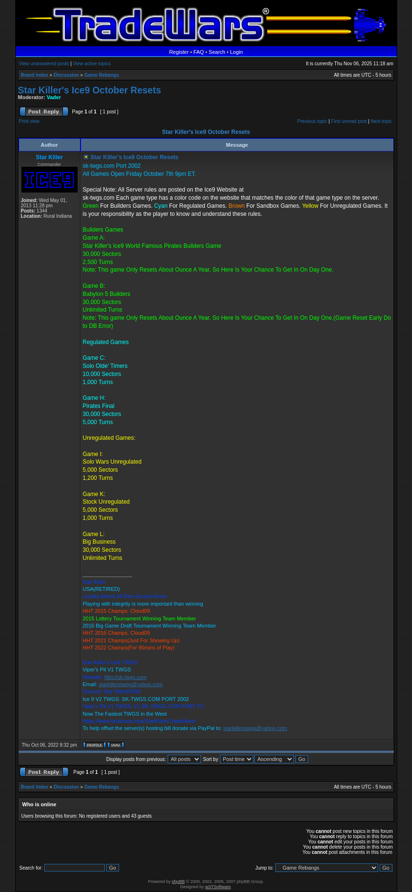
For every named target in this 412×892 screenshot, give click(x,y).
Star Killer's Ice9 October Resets (89, 90)
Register (179, 52)
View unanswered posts (44, 63)
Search (217, 52)
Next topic (381, 121)
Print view (29, 121)
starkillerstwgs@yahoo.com (130, 684)
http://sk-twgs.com (125, 677)
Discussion (66, 75)
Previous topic (312, 121)
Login (236, 52)
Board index (35, 75)
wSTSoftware (218, 886)
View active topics (92, 63)
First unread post (349, 121)
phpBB (178, 881)
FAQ (198, 52)
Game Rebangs (101, 75)
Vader (54, 97)
